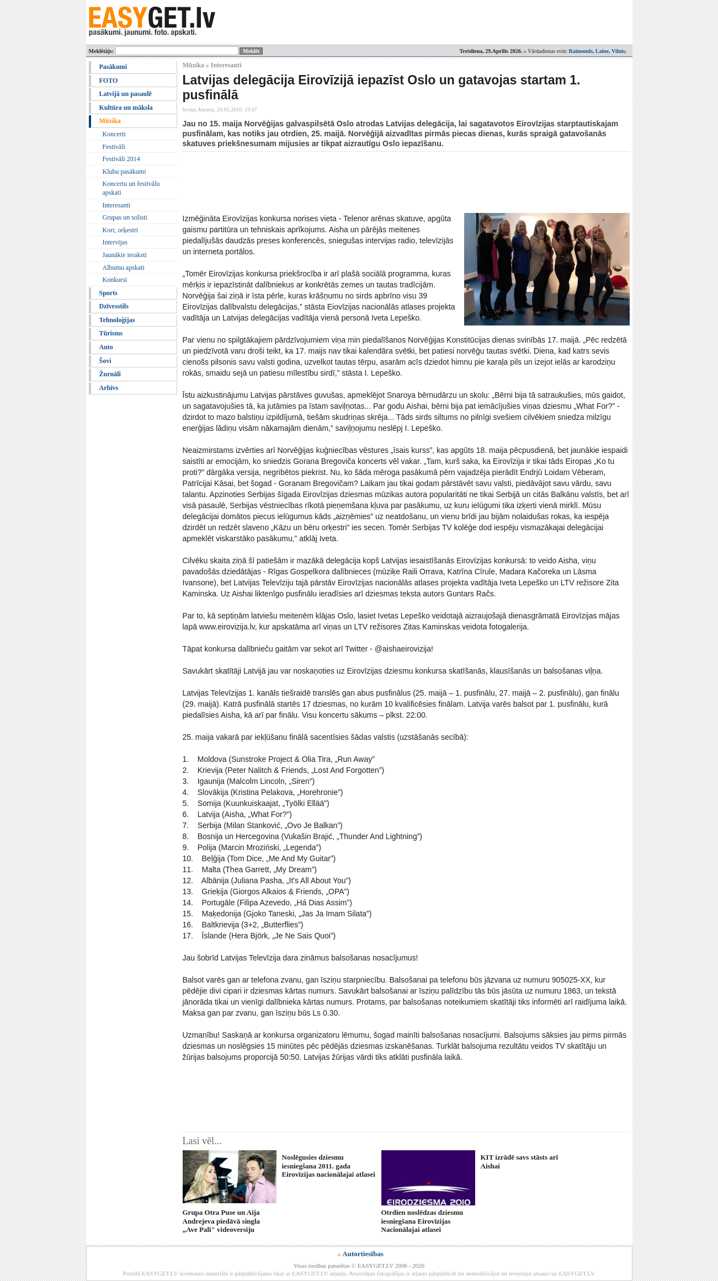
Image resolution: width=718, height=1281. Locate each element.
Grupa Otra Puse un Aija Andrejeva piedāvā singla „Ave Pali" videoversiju (221, 1221)
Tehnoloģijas (117, 320)
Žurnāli (110, 374)
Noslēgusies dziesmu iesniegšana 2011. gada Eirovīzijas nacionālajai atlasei (328, 1165)
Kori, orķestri (121, 230)
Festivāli (114, 147)
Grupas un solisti (125, 217)
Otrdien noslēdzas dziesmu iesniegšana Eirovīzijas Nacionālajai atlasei (422, 1221)
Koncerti (114, 134)
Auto (106, 347)
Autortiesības (362, 1254)
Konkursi (115, 280)
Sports (108, 293)
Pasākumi (113, 67)
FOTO (108, 80)
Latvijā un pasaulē (125, 94)
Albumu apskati (124, 267)
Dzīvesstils (114, 306)
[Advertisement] (383, 182)
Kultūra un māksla (126, 107)
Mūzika (110, 121)
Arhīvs (109, 388)
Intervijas (115, 242)
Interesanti (117, 205)
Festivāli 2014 (121, 159)
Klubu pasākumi (124, 171)
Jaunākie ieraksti (125, 255)
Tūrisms (111, 333)
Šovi (105, 361)
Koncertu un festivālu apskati (131, 188)
